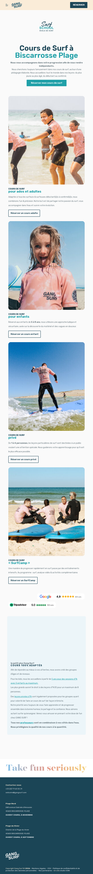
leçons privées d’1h (21, 713)
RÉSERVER (79, 5)
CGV (49, 868)
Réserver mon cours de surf (46, 83)
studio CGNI (65, 871)
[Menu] (7, 5)
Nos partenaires (45, 871)
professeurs (25, 740)
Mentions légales (39, 868)
